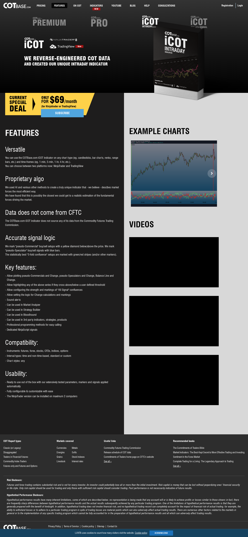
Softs (74, 452)
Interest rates (77, 461)
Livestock (61, 461)
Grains (60, 456)
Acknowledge (161, 533)
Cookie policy (88, 526)
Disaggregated (10, 452)
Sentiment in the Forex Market (186, 456)
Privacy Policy (54, 526)
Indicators (96, 6)
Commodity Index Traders (15, 461)
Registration (227, 5)
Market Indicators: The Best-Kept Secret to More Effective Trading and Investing (209, 452)
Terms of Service (71, 526)
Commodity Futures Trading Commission (122, 448)
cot (77, 5)
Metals (75, 448)
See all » (108, 461)
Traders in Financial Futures (15, 456)
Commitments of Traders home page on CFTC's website (129, 456)
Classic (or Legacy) (12, 448)
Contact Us (112, 526)
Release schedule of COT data (117, 452)
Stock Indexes (78, 456)
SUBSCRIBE (62, 113)
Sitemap (100, 526)
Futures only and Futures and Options (20, 466)
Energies (61, 452)
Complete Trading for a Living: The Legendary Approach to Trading (203, 461)
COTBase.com (17, 5)
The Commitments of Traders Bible (188, 448)
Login (240, 5)
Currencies (61, 448)
